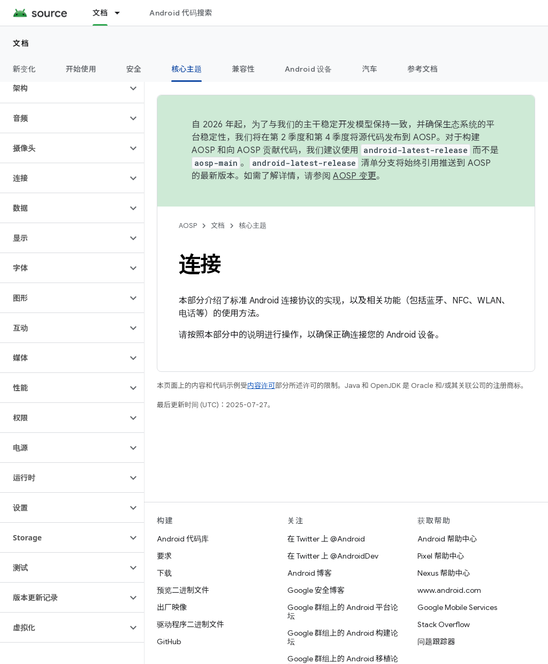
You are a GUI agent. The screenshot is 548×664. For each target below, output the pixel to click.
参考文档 (422, 69)
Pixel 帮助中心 (440, 556)
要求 (164, 556)
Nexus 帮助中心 (443, 573)
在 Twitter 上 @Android (326, 539)
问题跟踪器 (436, 641)
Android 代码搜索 (180, 13)
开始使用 (81, 69)
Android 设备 (308, 69)
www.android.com (449, 590)
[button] (63, 88)
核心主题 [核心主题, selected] (186, 69)
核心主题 (253, 225)
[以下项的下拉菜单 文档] (122, 13)
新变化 (24, 69)
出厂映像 (172, 607)
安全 (134, 69)
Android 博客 (309, 573)
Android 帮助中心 (447, 539)
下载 (164, 573)
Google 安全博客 (316, 590)
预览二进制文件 (183, 590)
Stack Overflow (443, 624)
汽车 (370, 69)
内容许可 (261, 385)
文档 (21, 43)
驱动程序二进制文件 (190, 624)
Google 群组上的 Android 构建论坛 (342, 637)
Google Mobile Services (457, 607)
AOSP (188, 225)
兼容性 (243, 69)
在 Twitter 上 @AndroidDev (332, 556)
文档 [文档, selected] (100, 13)
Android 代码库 (183, 539)
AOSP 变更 (354, 176)
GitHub (169, 641)
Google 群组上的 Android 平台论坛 (342, 611)
